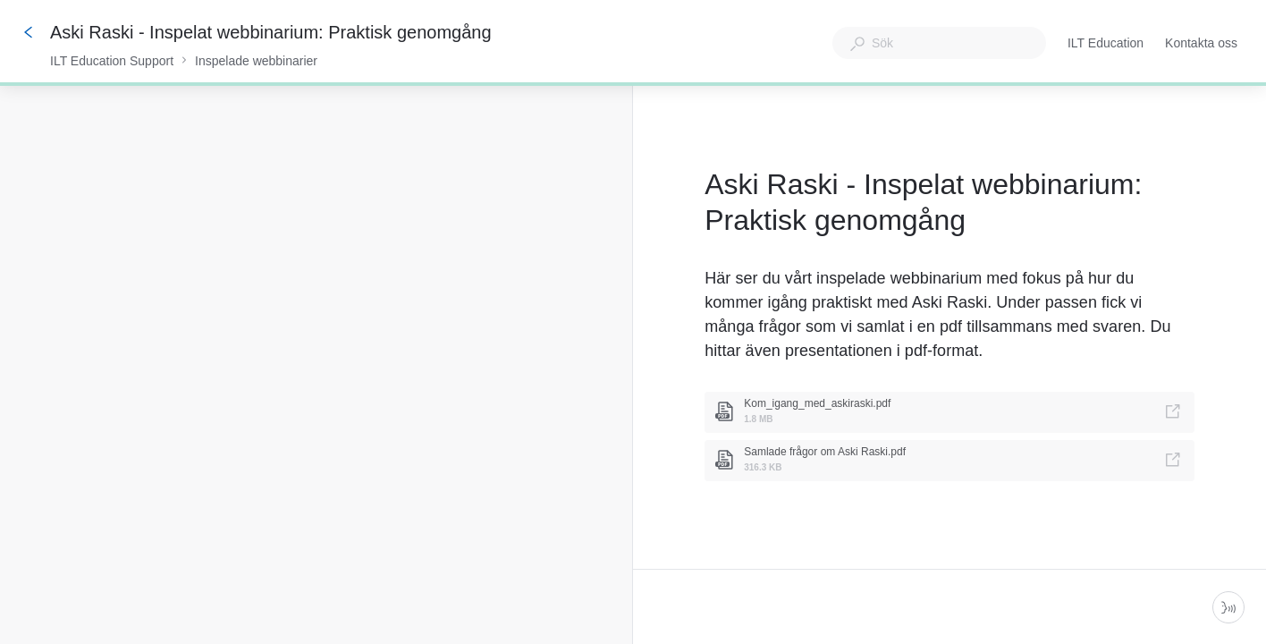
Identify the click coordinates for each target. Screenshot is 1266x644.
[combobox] (939, 43)
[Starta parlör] (1228, 607)
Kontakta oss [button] (1201, 43)
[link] (949, 412)
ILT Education (1106, 45)
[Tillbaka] (28, 32)
